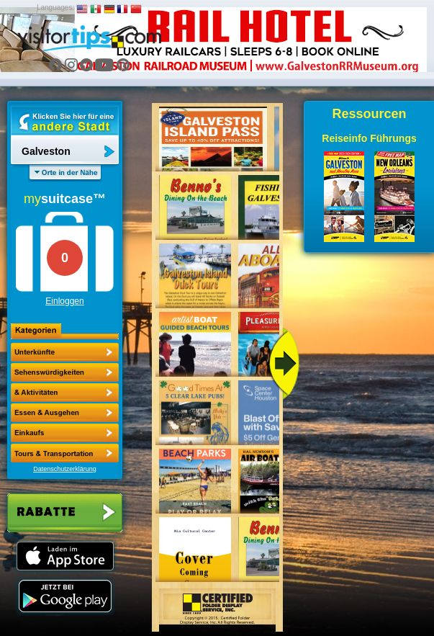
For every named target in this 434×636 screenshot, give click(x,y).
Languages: (55, 8)
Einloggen (64, 301)
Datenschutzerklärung (64, 468)
